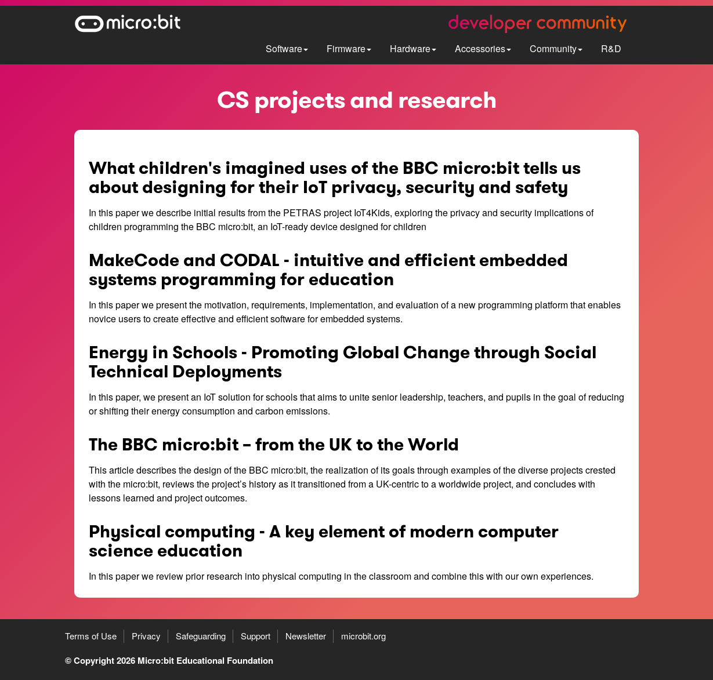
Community (556, 48)
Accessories (483, 48)
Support (255, 636)
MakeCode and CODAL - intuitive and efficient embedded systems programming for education (328, 270)
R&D (611, 48)
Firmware (349, 48)
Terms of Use (91, 636)
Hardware (413, 48)
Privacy (146, 636)
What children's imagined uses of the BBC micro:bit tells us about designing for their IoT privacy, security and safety (335, 178)
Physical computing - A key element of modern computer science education (324, 541)
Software (287, 48)
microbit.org (363, 636)
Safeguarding (201, 636)
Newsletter (305, 636)
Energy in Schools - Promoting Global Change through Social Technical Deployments (342, 362)
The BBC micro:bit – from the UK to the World (274, 444)
